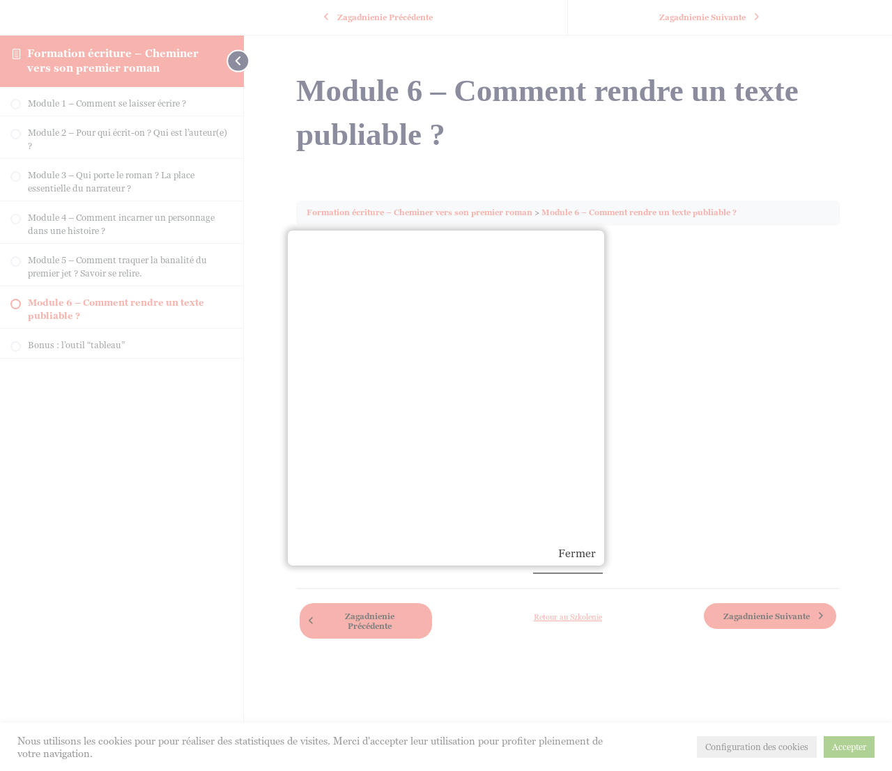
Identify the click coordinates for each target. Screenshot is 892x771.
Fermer (577, 553)
